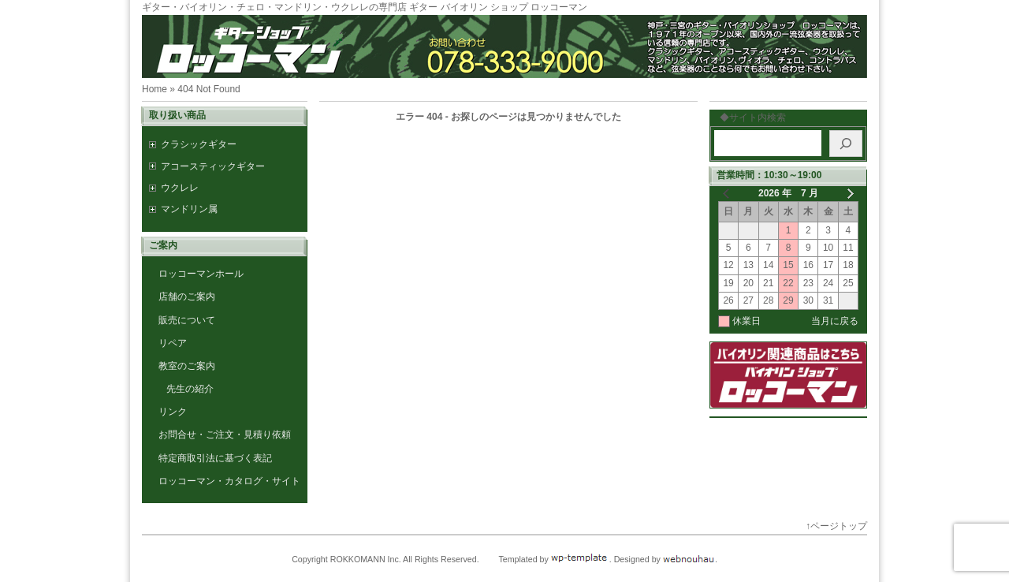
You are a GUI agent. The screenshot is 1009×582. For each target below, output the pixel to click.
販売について (186, 320)
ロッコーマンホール (201, 273)
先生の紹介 (190, 388)
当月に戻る (834, 320)
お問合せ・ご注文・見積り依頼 (224, 434)
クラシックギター (198, 144)
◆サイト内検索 (748, 117)
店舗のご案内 (186, 296)
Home (154, 89)
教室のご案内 (186, 365)
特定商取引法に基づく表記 (215, 458)
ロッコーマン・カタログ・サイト (229, 481)
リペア (172, 343)
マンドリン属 (189, 209)
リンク (172, 411)
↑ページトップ (836, 526)
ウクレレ (180, 187)
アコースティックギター (213, 166)
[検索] (845, 143)
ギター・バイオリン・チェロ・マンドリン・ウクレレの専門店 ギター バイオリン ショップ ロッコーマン (364, 7)
